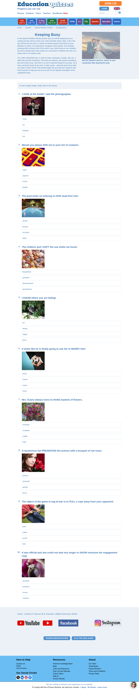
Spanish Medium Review (44, 28)
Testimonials (93, 666)
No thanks (92, 687)
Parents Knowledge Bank (63, 664)
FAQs (18, 666)
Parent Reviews (95, 669)
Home (19, 28)
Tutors (38, 13)
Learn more (102, 687)
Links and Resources (61, 669)
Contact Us (20, 664)
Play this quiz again (83, 638)
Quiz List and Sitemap (61, 671)
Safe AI (56, 676)
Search (120, 13)
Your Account (21, 668)
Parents (20, 13)
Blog (54, 666)
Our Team (92, 664)
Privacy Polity (94, 674)
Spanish (28, 28)
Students (30, 13)
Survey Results (59, 679)
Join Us (110, 3)
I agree (83, 687)
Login (104, 9)
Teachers (47, 13)
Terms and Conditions (97, 671)
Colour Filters (58, 674)
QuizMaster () (60, 13)
